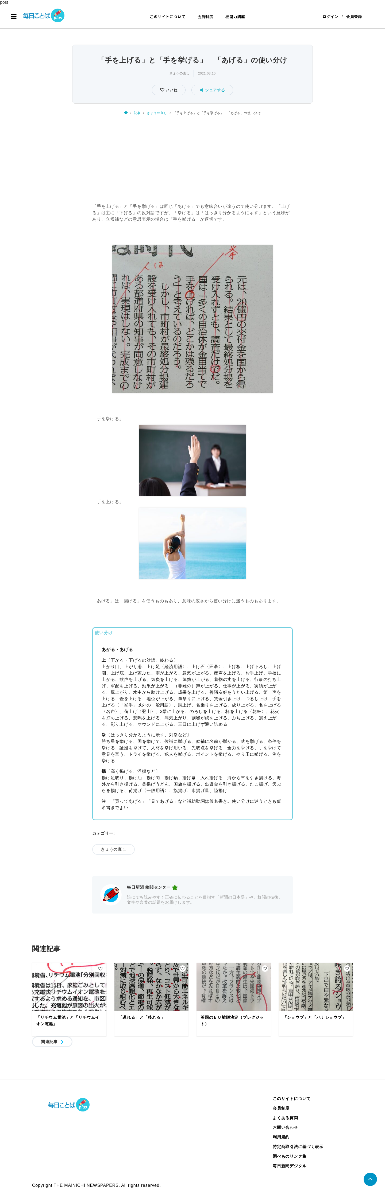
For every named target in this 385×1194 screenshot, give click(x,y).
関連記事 (49, 1041)
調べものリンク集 (289, 1156)
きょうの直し (179, 73)
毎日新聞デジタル (289, 1166)
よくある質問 (285, 1117)
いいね (170, 90)
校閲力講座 (235, 16)
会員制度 (205, 16)
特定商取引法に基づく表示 (298, 1146)
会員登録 (354, 16)
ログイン (330, 16)
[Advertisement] (192, 160)
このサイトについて (167, 16)
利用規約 (281, 1137)
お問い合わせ (285, 1127)
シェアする (212, 90)
